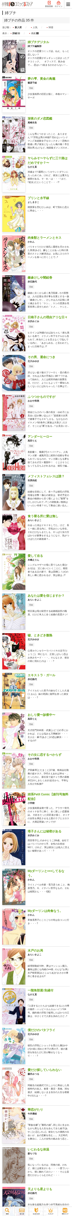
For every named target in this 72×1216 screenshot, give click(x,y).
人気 (35, 27)
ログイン (58, 4)
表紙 (35, 33)
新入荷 (18, 27)
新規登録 (49, 4)
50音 (51, 27)
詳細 (16, 33)
